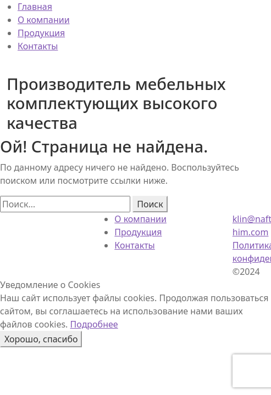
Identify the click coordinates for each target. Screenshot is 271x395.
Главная (35, 7)
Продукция (41, 33)
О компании (44, 20)
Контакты (38, 46)
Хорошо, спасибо (41, 339)
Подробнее (94, 324)
